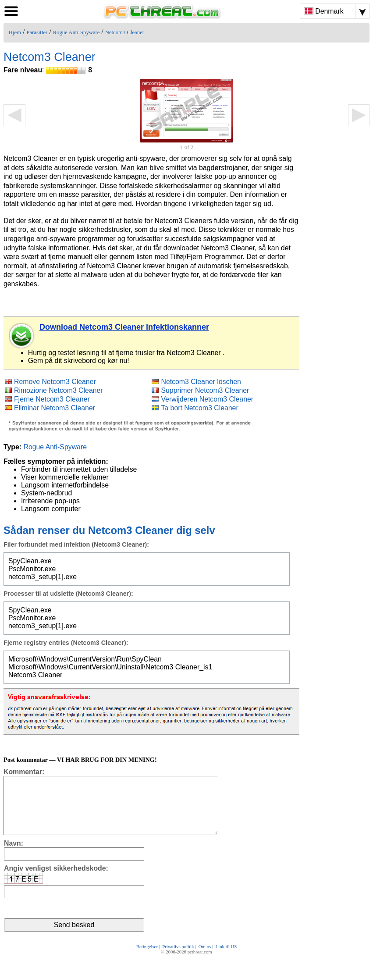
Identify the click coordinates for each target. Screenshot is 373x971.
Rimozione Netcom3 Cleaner (58, 390)
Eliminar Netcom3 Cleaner (54, 408)
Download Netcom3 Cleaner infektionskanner (124, 327)
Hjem (15, 32)
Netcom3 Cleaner (124, 32)
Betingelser (147, 958)
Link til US (226, 958)
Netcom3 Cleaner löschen (201, 381)
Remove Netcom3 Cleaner (55, 381)
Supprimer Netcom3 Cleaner (205, 390)
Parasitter (36, 32)
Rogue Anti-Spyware (76, 32)
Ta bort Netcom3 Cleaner (199, 408)
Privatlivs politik (178, 958)
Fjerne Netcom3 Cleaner (52, 399)
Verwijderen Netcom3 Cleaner (207, 399)
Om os (205, 958)
